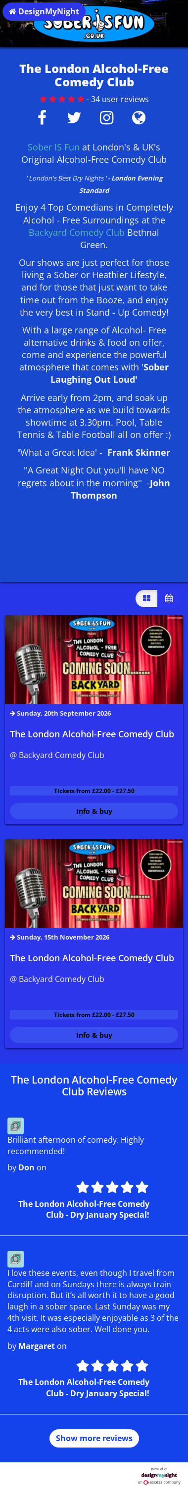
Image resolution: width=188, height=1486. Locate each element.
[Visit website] (139, 120)
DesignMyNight (44, 11)
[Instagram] (106, 120)
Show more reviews (94, 1438)
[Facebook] (42, 120)
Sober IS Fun (54, 147)
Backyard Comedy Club (77, 232)
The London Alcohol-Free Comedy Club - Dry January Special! (83, 1209)
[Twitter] (74, 120)
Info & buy (94, 811)
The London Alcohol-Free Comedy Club (92, 734)
